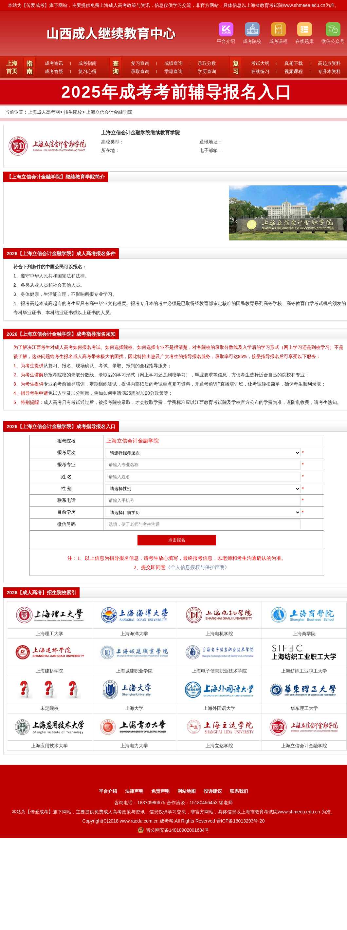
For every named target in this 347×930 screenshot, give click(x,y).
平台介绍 (108, 791)
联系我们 (239, 791)
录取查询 (140, 71)
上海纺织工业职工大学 (304, 671)
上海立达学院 (219, 745)
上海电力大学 (134, 745)
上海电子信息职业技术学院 (219, 671)
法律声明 (134, 791)
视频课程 (293, 71)
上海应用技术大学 (49, 745)
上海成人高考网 (44, 112)
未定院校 (49, 708)
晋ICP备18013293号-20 (240, 821)
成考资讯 (54, 63)
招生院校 (73, 112)
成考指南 (87, 63)
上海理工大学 (49, 633)
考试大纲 (260, 63)
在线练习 (260, 71)
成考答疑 (54, 71)
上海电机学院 (219, 633)
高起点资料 (329, 63)
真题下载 (293, 63)
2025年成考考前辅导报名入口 (176, 92)
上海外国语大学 (219, 708)
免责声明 (160, 791)
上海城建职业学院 (134, 671)
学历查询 (207, 71)
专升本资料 (329, 71)
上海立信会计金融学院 (109, 112)
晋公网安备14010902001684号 (173, 830)
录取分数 (207, 63)
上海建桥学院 (49, 671)
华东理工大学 (304, 708)
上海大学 (134, 708)
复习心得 (87, 71)
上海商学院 (304, 633)
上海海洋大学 (134, 633)
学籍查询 (173, 71)
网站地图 (186, 791)
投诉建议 (213, 791)
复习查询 (140, 63)
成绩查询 (173, 63)
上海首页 (11, 67)
